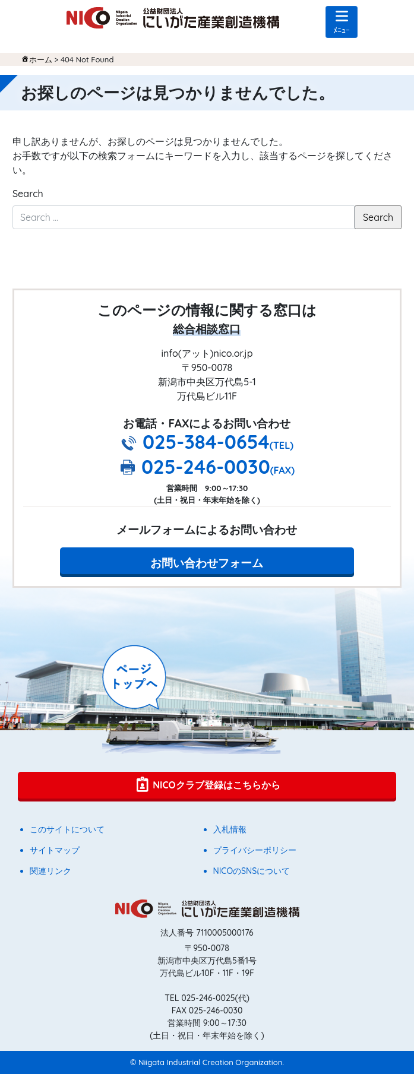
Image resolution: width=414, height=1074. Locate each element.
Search (27, 193)
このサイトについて (67, 829)
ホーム (40, 59)
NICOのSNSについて (251, 871)
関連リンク (50, 871)
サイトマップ (55, 850)
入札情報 (229, 829)
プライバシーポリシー (254, 850)
